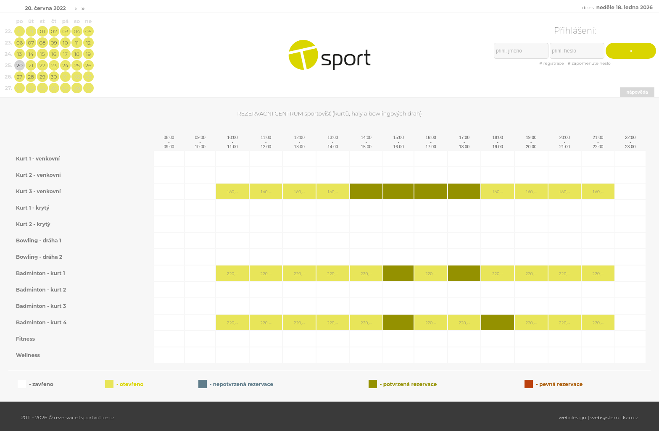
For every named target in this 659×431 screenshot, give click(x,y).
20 (19, 65)
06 (19, 42)
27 (20, 77)
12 (88, 42)
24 (65, 65)
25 (76, 65)
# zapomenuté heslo (589, 63)
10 (65, 42)
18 (76, 54)
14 (31, 54)
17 (65, 54)
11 (77, 42)
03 (65, 31)
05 (88, 31)
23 (53, 65)
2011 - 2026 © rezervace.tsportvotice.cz (68, 417)
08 (42, 42)
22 (42, 65)
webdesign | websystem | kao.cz (598, 417)
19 (88, 54)
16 (53, 54)
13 (19, 54)
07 (31, 42)
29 (42, 77)
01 (42, 31)
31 (31, 31)
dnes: (617, 7)
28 (31, 77)
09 (54, 42)
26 (88, 65)
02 (54, 31)
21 (31, 65)
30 (19, 31)
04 (77, 31)
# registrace (551, 63)
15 (42, 54)
